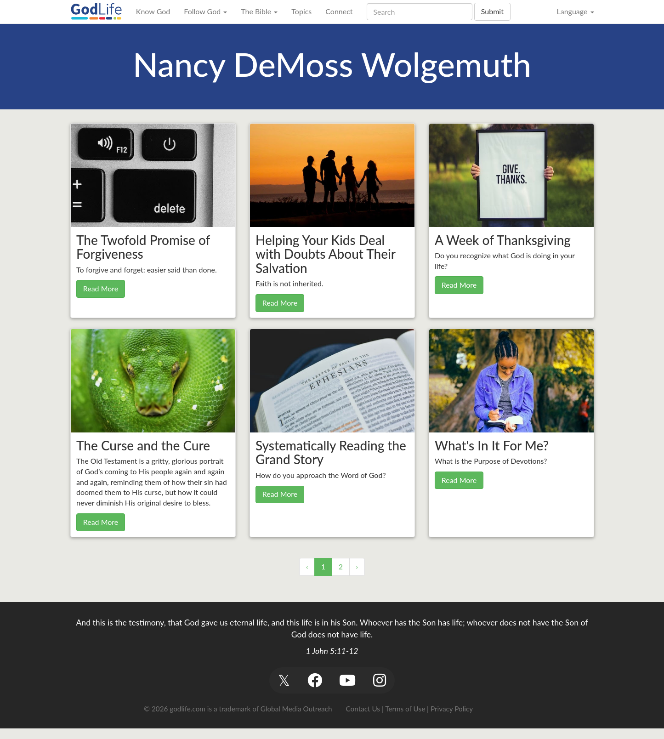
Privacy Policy (452, 709)
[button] (284, 680)
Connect (338, 11)
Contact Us (363, 709)
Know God (153, 11)
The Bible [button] (259, 11)
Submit (492, 11)
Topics (301, 11)
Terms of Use (405, 709)
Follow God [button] (205, 11)
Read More (101, 288)
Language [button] (575, 11)
